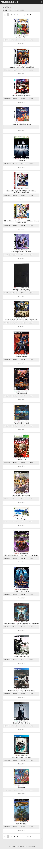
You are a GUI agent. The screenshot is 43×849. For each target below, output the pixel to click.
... (24, 14)
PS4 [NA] (17, 688)
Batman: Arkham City (21, 657)
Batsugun (21, 787)
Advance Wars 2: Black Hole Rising (21, 67)
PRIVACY (33, 846)
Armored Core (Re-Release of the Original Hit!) (21, 320)
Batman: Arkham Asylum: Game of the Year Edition (21, 624)
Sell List (17, 10)
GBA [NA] (17, 35)
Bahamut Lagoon (21, 519)
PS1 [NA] (17, 249)
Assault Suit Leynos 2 (21, 423)
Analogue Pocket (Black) (21, 290)
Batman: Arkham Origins (21, 723)
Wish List (11, 10)
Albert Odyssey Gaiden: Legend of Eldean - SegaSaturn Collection (21, 191)
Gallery (22, 10)
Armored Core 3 (21, 393)
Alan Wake (21, 161)
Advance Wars (21, 37)
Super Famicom (17, 516)
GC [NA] (17, 553)
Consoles (16, 287)
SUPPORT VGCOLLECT (25, 846)
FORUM (17, 846)
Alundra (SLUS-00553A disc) (21, 252)
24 (27, 14)
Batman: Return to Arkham (21, 757)
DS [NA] (17, 93)
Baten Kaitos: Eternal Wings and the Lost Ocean (21, 555)
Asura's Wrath (21, 459)
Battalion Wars (21, 823)
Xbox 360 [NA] (17, 158)
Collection (5, 10)
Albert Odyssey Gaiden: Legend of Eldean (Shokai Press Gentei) (21, 221)
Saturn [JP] (17, 188)
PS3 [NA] (17, 621)
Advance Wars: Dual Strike (21, 124)
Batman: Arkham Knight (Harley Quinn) (21, 690)
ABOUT (13, 846)
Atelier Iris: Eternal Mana (21, 496)
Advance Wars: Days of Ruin (21, 95)
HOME (9, 846)
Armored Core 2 (21, 356)
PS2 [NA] (17, 354)
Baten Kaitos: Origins (21, 591)
